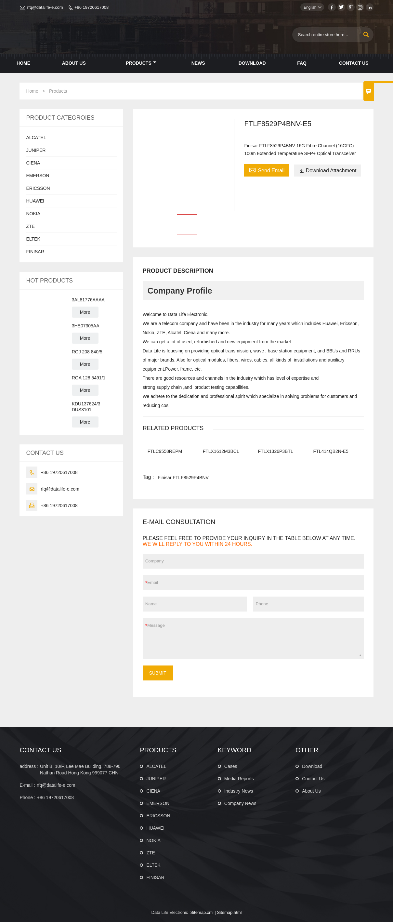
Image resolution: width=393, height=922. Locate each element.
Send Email (266, 169)
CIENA (33, 162)
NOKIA (33, 213)
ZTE (30, 226)
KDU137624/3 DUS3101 (86, 406)
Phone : (27, 797)
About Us (74, 63)
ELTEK (33, 239)
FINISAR (35, 251)
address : (29, 766)
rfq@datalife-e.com (45, 7)
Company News (240, 803)
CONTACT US (40, 750)
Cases (230, 766)
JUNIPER (36, 150)
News (198, 63)
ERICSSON (38, 188)
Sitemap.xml (202, 912)
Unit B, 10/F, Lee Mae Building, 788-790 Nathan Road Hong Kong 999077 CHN (80, 769)
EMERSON (37, 175)
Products (141, 63)
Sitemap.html (229, 912)
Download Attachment (328, 170)
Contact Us (354, 63)
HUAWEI (35, 201)
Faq (302, 63)
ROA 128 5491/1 (89, 377)
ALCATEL (36, 137)
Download (252, 63)
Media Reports (239, 778)
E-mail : (27, 785)
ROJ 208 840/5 (87, 351)
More (85, 312)
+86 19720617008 (91, 7)
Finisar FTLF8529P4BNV (183, 477)
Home (23, 63)
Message (254, 638)
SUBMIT (157, 673)
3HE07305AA (85, 325)
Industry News (238, 791)
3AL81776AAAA (88, 299)
